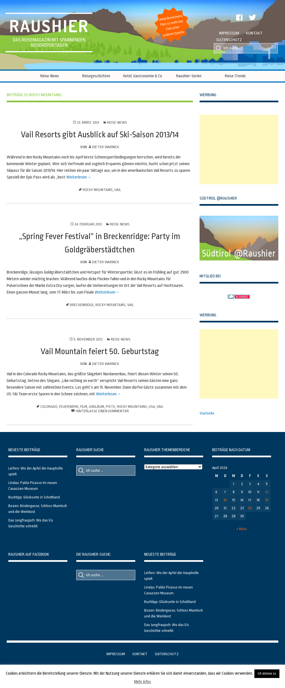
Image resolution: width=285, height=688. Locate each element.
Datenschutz (229, 40)
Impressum (229, 33)
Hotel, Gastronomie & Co (142, 76)
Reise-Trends (235, 76)
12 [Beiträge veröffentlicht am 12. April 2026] (266, 492)
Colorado (48, 406)
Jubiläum (96, 406)
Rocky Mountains (98, 190)
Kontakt (254, 33)
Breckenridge (82, 305)
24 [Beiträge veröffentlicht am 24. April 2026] (250, 508)
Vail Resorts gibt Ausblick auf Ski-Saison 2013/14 (100, 134)
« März (241, 529)
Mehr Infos (142, 681)
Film (83, 406)
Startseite (207, 413)
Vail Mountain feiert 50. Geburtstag (100, 351)
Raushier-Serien (189, 76)
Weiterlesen (76, 177)
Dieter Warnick (105, 147)
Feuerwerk (68, 406)
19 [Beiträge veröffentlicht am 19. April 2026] (266, 500)
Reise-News (49, 76)
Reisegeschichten (96, 76)
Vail (117, 190)
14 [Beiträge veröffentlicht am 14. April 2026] (225, 500)
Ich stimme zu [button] (267, 673)
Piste (110, 406)
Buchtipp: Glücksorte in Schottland (34, 497)
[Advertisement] (241, 149)
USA (152, 406)
